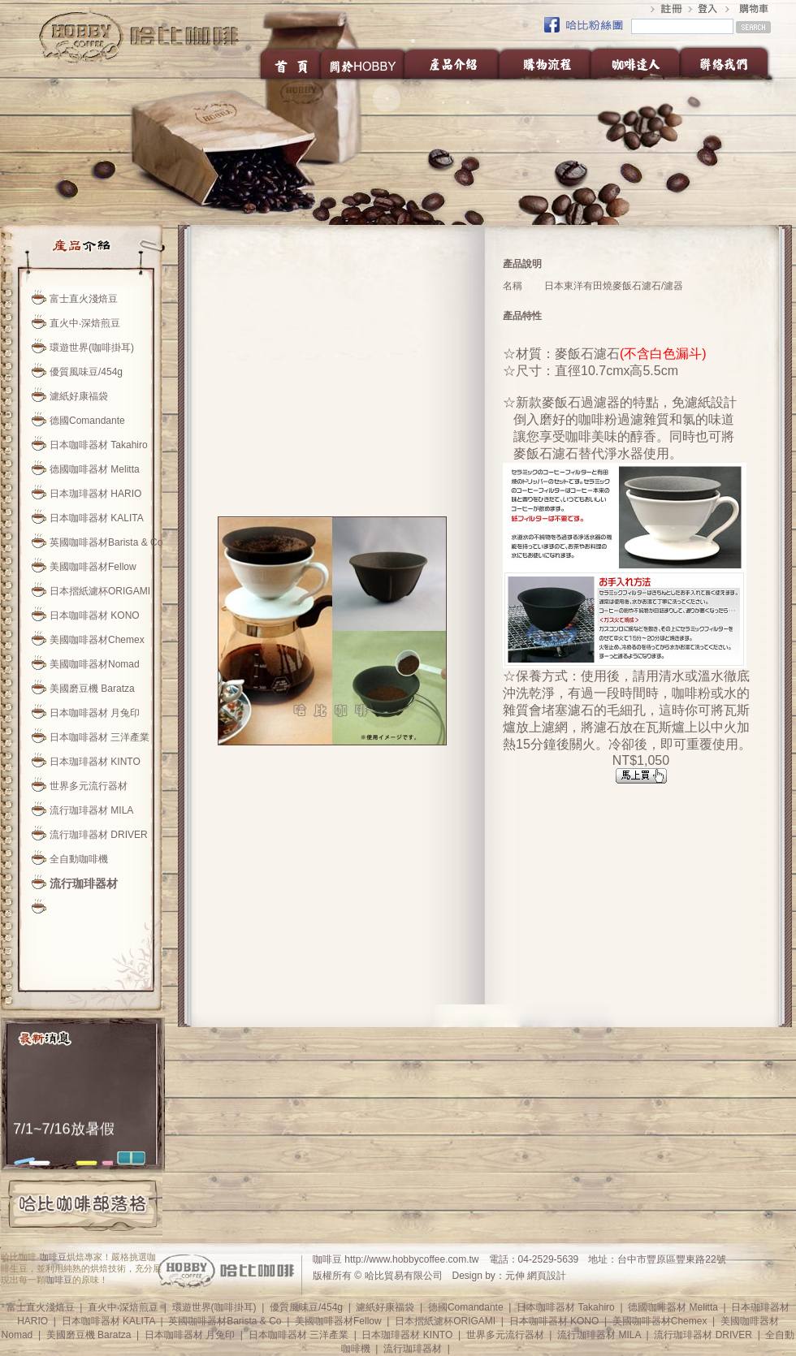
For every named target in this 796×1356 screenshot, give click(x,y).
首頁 (289, 63)
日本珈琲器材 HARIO (95, 493)
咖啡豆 (53, 1257)
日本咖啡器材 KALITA (97, 518)
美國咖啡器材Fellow (93, 566)
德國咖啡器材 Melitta (95, 469)
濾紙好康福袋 (79, 396)
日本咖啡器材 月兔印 (95, 713)
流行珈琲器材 (84, 883)
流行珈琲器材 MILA (91, 810)
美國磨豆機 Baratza (92, 688)
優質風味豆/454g (86, 372)
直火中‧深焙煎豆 (85, 323)
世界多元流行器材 (89, 786)
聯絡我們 (728, 63)
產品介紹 (452, 63)
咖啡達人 (635, 63)
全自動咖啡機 (79, 859)
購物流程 (545, 63)
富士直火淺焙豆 (84, 298)
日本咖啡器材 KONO (95, 615)
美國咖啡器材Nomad (95, 664)
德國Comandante (87, 420)
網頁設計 (546, 1275)
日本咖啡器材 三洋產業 (99, 737)
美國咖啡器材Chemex (97, 640)
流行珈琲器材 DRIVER (99, 834)
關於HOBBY (363, 63)
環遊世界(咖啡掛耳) (92, 347)
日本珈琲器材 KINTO (95, 761)
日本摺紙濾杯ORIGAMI (100, 591)
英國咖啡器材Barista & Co (106, 542)
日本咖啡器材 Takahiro (99, 445)
